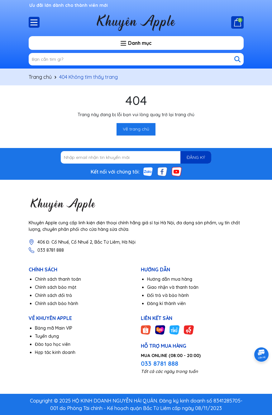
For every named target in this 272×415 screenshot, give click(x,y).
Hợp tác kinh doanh (55, 352)
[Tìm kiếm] (237, 59)
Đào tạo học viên (52, 344)
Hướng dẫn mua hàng (169, 279)
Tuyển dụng (47, 336)
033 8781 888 (50, 250)
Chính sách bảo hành (56, 303)
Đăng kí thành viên (166, 303)
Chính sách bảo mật (55, 287)
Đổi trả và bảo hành (168, 295)
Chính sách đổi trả (53, 295)
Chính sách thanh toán (58, 279)
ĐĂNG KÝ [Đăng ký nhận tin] (196, 157)
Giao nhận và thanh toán (172, 287)
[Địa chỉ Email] (136, 157)
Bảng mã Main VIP (53, 328)
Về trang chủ (136, 129)
